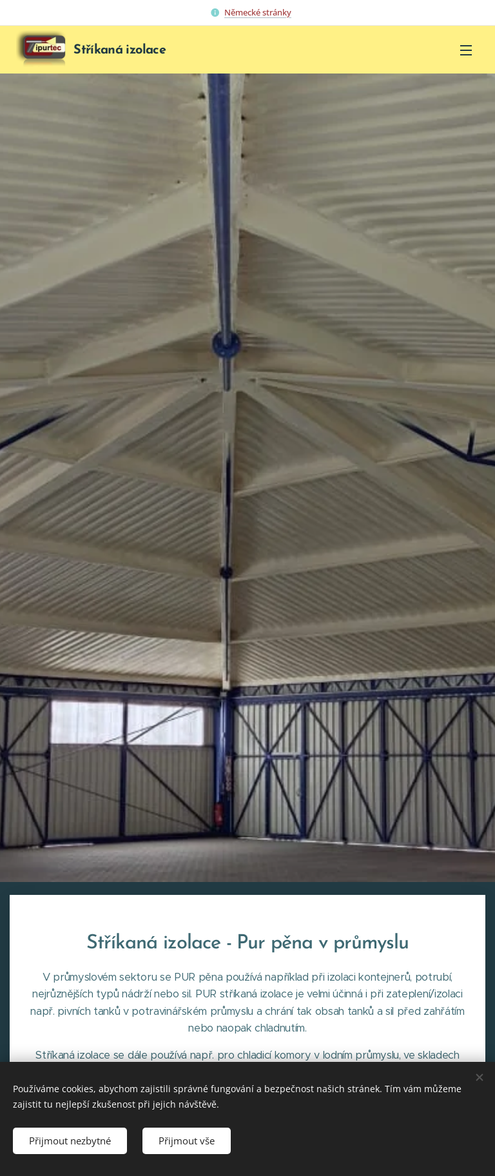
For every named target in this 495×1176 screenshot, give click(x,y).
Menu (466, 50)
